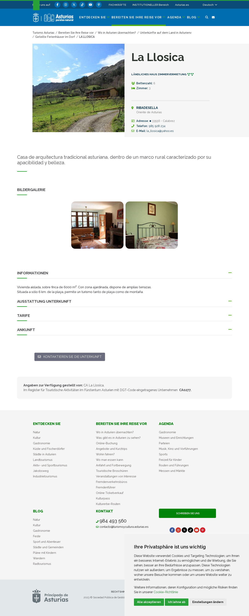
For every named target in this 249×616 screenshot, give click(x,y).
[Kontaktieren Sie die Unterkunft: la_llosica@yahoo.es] (69, 357)
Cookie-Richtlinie (166, 592)
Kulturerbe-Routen (108, 504)
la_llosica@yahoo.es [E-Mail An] (160, 131)
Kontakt (104, 511)
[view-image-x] (97, 225)
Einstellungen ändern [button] (207, 602)
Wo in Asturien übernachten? (115, 432)
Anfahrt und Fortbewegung (113, 465)
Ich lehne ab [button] (176, 602)
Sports (163, 454)
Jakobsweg (41, 470)
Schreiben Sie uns (187, 513)
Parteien (164, 443)
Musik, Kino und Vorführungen (178, 448)
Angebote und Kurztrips (111, 448)
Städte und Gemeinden (48, 547)
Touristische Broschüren (112, 470)
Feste (37, 536)
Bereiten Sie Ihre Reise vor (121, 424)
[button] (210, 4)
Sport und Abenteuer (47, 541)
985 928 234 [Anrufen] (157, 126)
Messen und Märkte (172, 470)
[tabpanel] (97, 227)
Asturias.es (182, 4)
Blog (38, 511)
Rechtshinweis (121, 591)
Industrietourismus (45, 476)
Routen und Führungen (174, 465)
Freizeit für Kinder (170, 459)
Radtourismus (42, 563)
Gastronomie (41, 443)
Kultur (37, 437)
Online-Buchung (106, 443)
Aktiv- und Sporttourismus (50, 465)
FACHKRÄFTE (117, 4)
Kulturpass (103, 498)
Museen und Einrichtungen (176, 437)
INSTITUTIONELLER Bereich (151, 4)
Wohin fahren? (105, 454)
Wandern (39, 558)
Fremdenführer (105, 487)
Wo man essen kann (109, 459)
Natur (36, 432)
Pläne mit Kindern (44, 552)
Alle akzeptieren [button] (149, 602)
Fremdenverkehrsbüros (111, 481)
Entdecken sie (47, 424)
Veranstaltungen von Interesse (116, 476)
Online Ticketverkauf (109, 492)
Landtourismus (43, 459)
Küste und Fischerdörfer (49, 448)
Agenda (166, 424)
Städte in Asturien (44, 454)
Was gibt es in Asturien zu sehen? (118, 437)
